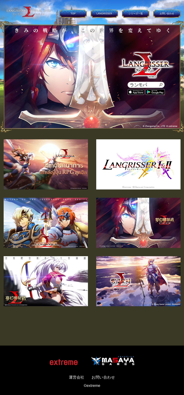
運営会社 (76, 377)
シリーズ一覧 (135, 13)
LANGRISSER (104, 13)
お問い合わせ (167, 13)
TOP (73, 13)
